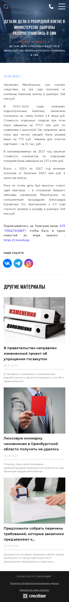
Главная (24, 41)
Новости (40, 41)
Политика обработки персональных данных (34, 583)
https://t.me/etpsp (16, 240)
